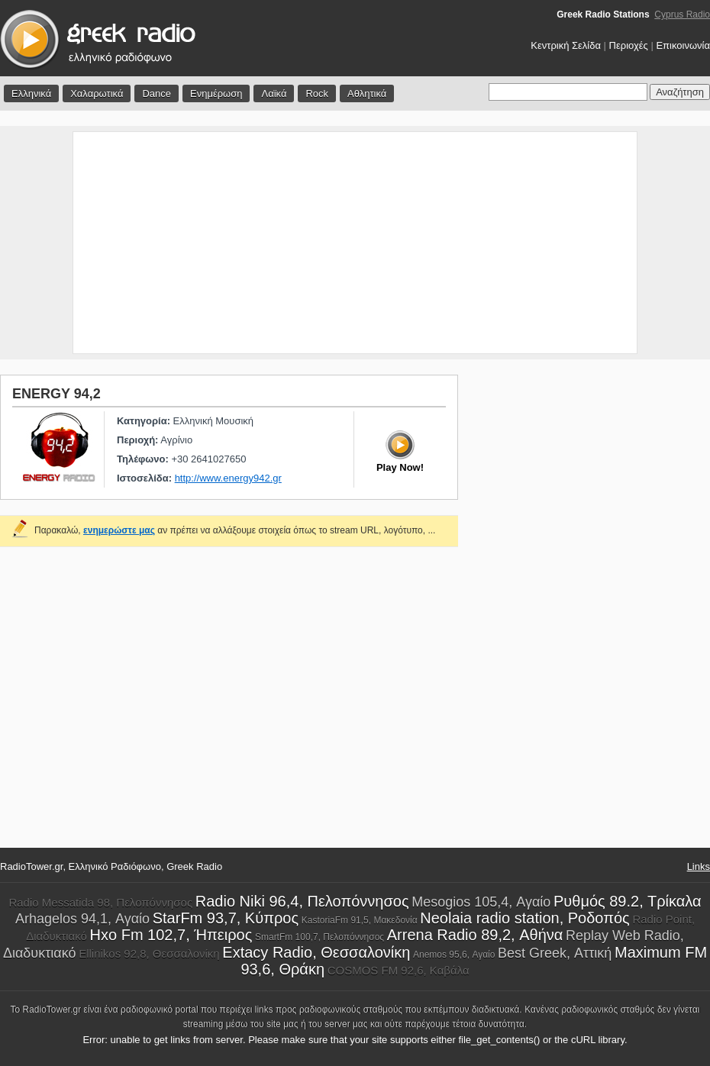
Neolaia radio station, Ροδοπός (524, 918)
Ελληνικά (31, 93)
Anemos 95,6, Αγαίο (454, 954)
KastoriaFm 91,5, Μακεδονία (360, 920)
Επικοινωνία (683, 45)
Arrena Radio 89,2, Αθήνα (475, 934)
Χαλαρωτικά (96, 93)
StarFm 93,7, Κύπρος (226, 918)
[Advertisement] (355, 242)
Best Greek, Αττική (555, 953)
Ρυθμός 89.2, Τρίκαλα (627, 901)
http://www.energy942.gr (228, 478)
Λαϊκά (273, 93)
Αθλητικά (366, 93)
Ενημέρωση (216, 93)
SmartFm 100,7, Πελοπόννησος (319, 937)
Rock (316, 93)
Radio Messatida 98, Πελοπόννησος (100, 902)
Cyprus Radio (682, 14)
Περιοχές (628, 45)
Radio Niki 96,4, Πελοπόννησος (302, 901)
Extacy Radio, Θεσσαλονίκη (316, 952)
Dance (156, 93)
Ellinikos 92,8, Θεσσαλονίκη (149, 953)
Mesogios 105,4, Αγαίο (480, 902)
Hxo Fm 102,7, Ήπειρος (171, 934)
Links (698, 866)
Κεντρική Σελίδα (566, 45)
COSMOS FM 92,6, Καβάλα (399, 970)
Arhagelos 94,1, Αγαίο (82, 918)
